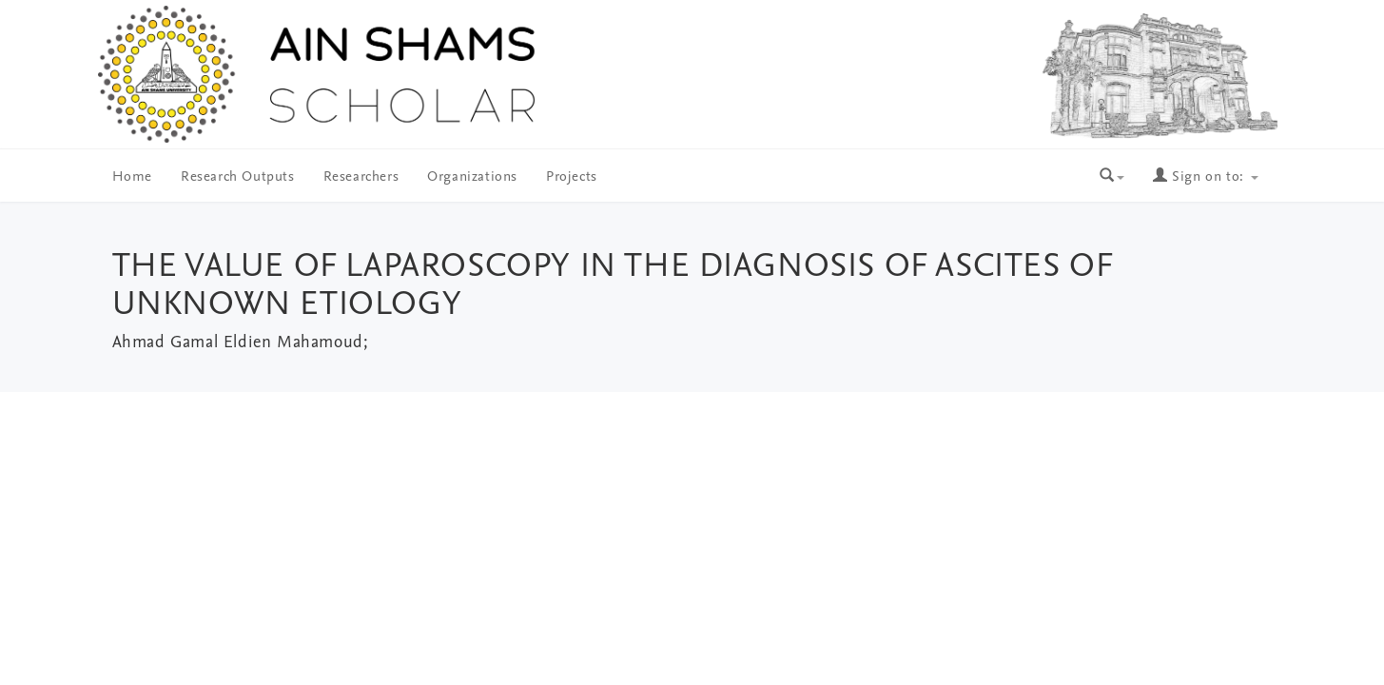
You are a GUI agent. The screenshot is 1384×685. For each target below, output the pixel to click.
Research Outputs (238, 177)
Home (132, 177)
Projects (571, 177)
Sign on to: (1205, 177)
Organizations (472, 177)
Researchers (361, 177)
